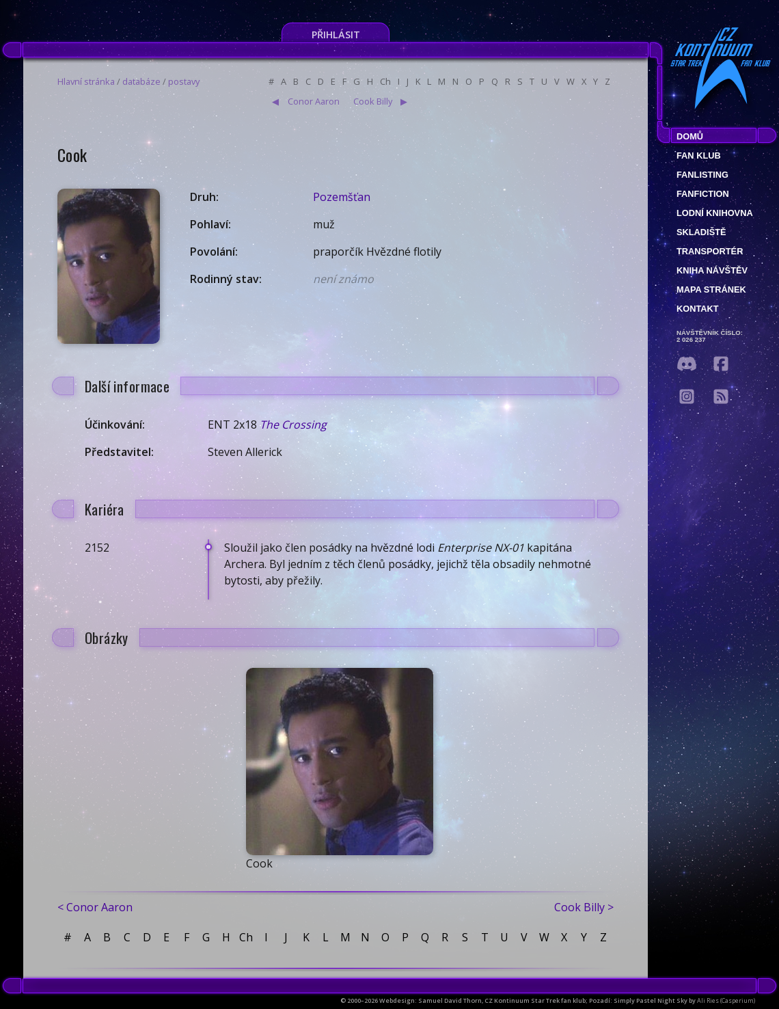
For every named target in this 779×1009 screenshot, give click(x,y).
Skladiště (701, 232)
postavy (184, 81)
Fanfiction (702, 194)
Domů (689, 136)
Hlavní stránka (86, 81)
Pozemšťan (341, 196)
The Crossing (293, 424)
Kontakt (697, 309)
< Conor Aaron (95, 907)
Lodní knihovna (714, 213)
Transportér (709, 251)
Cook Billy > (584, 907)
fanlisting (702, 175)
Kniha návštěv (712, 270)
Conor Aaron (314, 101)
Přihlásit (336, 34)
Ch (385, 81)
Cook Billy (372, 101)
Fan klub (698, 155)
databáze (141, 81)
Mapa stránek (711, 289)
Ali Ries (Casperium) (726, 1000)
